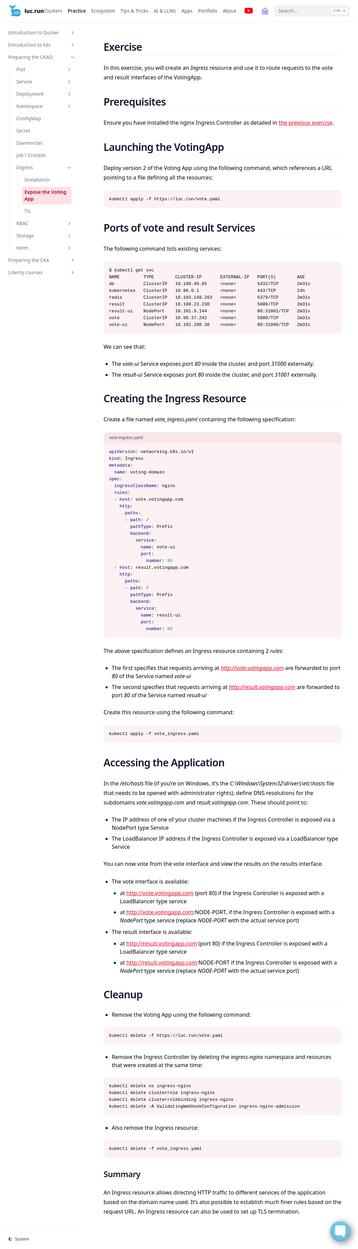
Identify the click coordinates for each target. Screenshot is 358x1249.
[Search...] (312, 11)
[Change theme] (43, 1239)
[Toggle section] (72, 33)
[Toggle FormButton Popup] (340, 1231)
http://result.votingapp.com (262, 687)
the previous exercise (305, 122)
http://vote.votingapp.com (252, 668)
